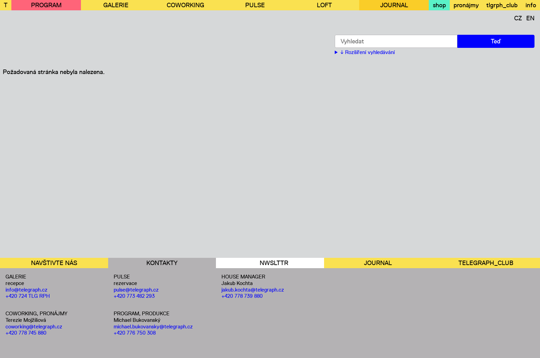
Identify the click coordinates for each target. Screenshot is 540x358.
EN (530, 18)
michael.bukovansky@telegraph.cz (153, 326)
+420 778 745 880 (26, 332)
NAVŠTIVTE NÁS (54, 263)
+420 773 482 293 (134, 296)
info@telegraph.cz (27, 289)
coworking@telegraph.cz (34, 326)
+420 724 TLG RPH (28, 296)
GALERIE (115, 5)
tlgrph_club (502, 5)
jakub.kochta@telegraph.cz (252, 289)
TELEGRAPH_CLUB (485, 263)
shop (439, 5)
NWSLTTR (274, 263)
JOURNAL (394, 5)
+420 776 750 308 (135, 332)
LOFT (324, 5)
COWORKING (185, 5)
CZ (518, 18)
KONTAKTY (161, 263)
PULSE (255, 5)
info (531, 5)
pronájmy (466, 5)
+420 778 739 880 (242, 296)
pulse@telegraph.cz (136, 289)
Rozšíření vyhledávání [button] (370, 52)
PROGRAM (46, 5)
